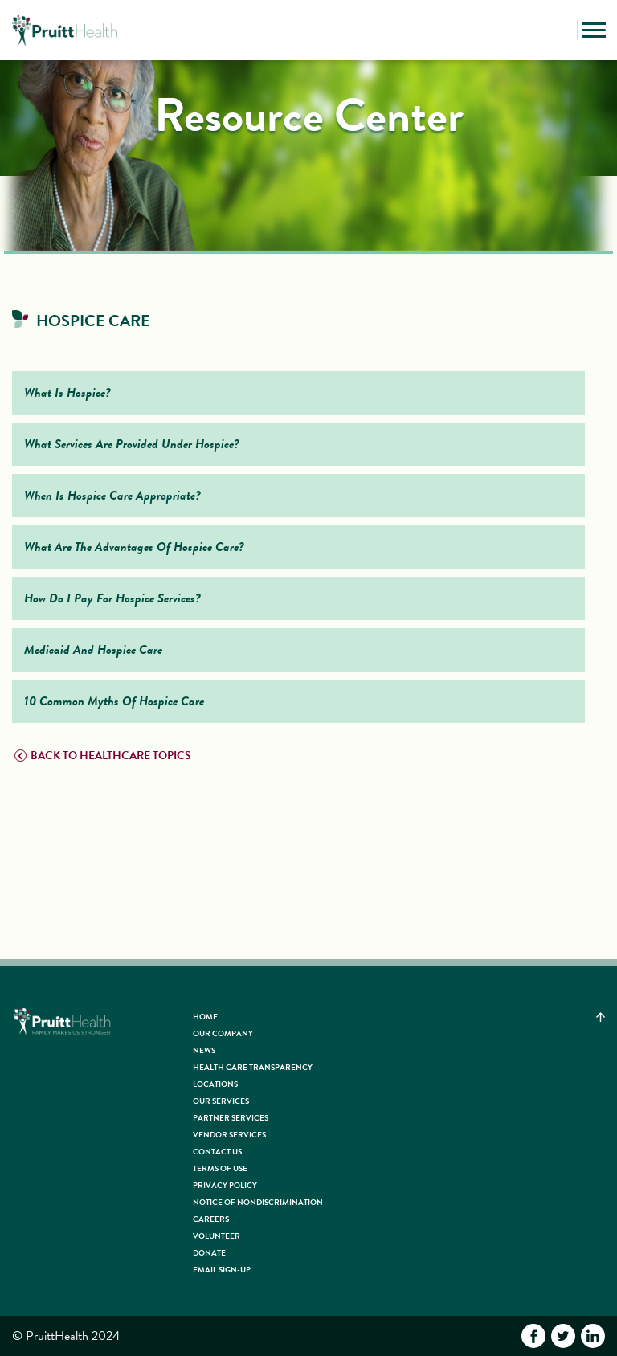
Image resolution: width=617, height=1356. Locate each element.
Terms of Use (220, 1168)
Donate (209, 1253)
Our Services (221, 1101)
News (204, 1050)
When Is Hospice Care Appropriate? (112, 495)
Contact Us (217, 1152)
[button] (561, 30)
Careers (211, 1219)
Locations (215, 1084)
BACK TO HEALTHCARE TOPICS (102, 755)
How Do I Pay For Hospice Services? (112, 598)
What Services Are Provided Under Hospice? (131, 444)
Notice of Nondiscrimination (258, 1202)
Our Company (223, 1033)
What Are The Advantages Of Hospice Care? (134, 547)
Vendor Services (229, 1135)
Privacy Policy (225, 1185)
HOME (205, 1017)
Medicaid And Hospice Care (93, 650)
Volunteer (216, 1236)
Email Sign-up (222, 1270)
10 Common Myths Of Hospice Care (114, 701)
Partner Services (230, 1118)
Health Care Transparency (253, 1067)
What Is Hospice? (67, 392)
